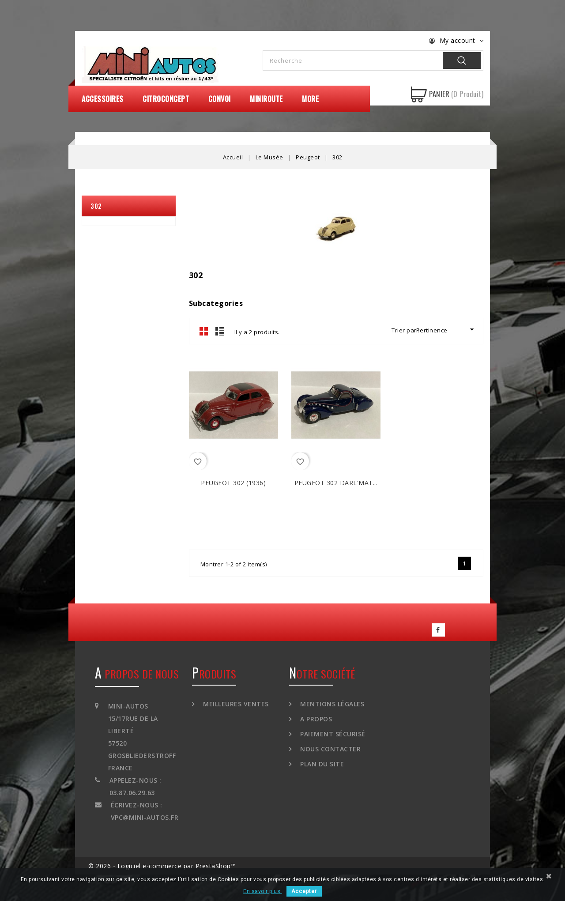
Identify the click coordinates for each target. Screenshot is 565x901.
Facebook (438, 630)
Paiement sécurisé (331, 734)
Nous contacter (329, 749)
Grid (204, 331)
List (219, 331)
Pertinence (446, 329)
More (310, 99)
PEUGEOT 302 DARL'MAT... (336, 483)
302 (96, 206)
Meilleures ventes (235, 704)
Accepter (304, 891)
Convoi (219, 99)
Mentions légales (331, 704)
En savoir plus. (262, 891)
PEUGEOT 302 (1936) (233, 483)
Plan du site (321, 764)
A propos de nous (137, 674)
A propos (315, 719)
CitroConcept (166, 99)
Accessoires (103, 99)
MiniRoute (266, 99)
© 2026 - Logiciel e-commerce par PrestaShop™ (162, 866)
